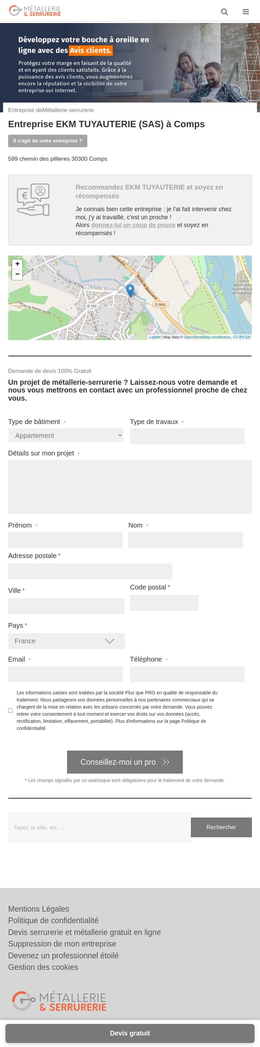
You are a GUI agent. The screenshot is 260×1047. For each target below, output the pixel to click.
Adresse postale (32, 555)
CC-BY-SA (241, 337)
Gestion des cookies (43, 967)
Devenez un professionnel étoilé (63, 955)
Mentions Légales (38, 909)
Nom (138, 525)
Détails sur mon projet (44, 453)
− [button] (17, 275)
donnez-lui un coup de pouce (133, 225)
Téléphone (149, 659)
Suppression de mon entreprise (62, 943)
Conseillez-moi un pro (118, 762)
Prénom (22, 525)
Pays (15, 625)
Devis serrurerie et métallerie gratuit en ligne (84, 932)
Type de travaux (157, 422)
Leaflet (154, 337)
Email (19, 659)
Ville (14, 590)
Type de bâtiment (37, 422)
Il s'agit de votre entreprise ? (47, 140)
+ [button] (17, 265)
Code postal (148, 587)
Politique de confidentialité (53, 920)
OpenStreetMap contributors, (208, 337)
